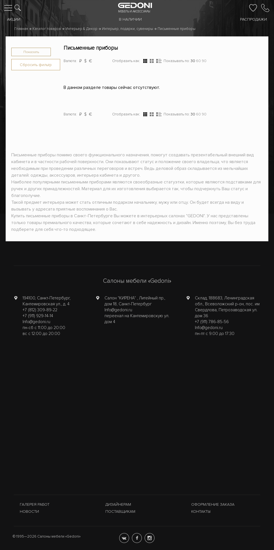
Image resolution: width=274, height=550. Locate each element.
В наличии (130, 19)
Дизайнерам (118, 504)
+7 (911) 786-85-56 (212, 321)
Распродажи (253, 19)
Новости (29, 511)
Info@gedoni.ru (36, 321)
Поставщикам (120, 511)
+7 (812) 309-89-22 (40, 309)
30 (193, 61)
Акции (13, 19)
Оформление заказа (212, 504)
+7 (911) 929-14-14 (38, 315)
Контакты (200, 511)
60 (198, 61)
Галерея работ (34, 504)
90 (204, 61)
